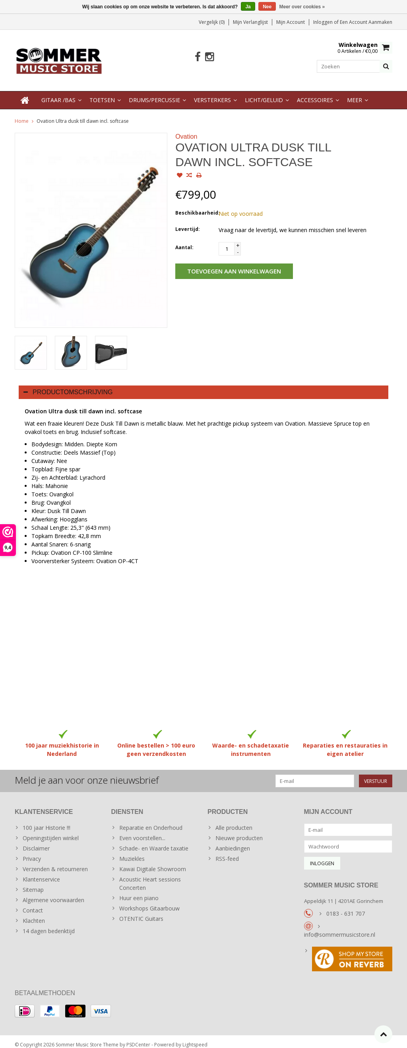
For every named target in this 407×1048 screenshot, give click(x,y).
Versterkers (212, 93)
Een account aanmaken (366, 22)
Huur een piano (139, 892)
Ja (247, 7)
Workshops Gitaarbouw (149, 902)
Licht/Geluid (264, 93)
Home (22, 114)
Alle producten (233, 821)
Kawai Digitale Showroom (152, 863)
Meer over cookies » (302, 7)
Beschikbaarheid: (195, 206)
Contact (33, 904)
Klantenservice (41, 873)
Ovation (186, 130)
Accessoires (315, 93)
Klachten (34, 914)
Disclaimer (36, 842)
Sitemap (33, 883)
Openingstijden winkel (51, 832)
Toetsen (102, 93)
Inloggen (323, 22)
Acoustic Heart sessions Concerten (150, 877)
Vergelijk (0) (212, 22)
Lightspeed (194, 1038)
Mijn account (290, 22)
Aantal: (184, 241)
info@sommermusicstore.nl (339, 928)
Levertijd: (187, 222)
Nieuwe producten (239, 832)
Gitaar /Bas (58, 93)
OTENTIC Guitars (141, 912)
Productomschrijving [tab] (68, 385)
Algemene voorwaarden (53, 894)
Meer (354, 93)
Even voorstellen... (142, 832)
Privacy (32, 852)
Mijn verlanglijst (250, 22)
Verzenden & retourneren (55, 863)
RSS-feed (227, 852)
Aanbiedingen (232, 842)
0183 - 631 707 (345, 907)
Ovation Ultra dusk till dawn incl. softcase (83, 114)
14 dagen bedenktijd (49, 925)
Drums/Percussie (154, 93)
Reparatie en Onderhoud (150, 821)
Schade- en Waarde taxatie (153, 842)
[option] (31, 346)
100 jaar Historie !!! (46, 821)
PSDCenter (138, 1038)
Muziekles (132, 852)
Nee (267, 7)
